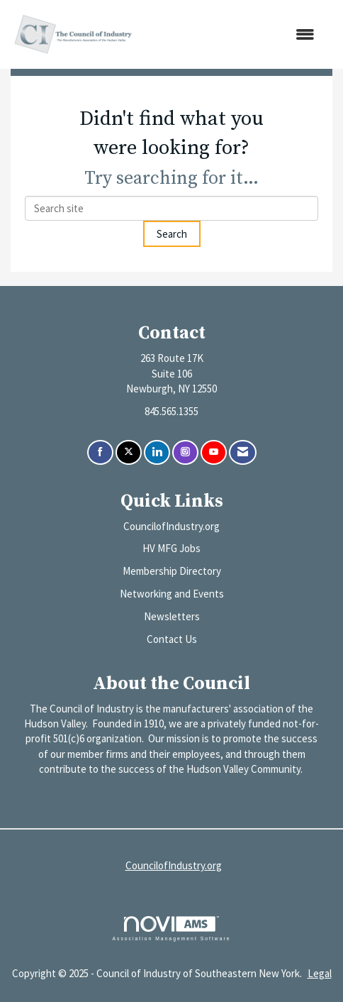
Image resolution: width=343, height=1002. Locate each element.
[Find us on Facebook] (100, 452)
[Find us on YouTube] (214, 452)
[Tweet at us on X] (129, 452)
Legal (320, 973)
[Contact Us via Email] (243, 452)
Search (172, 234)
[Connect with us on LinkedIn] (157, 452)
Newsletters (172, 616)
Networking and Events (172, 593)
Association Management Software (171, 929)
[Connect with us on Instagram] (185, 452)
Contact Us (172, 639)
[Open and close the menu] (233, 34)
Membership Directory (172, 571)
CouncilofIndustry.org (171, 526)
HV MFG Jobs (171, 548)
